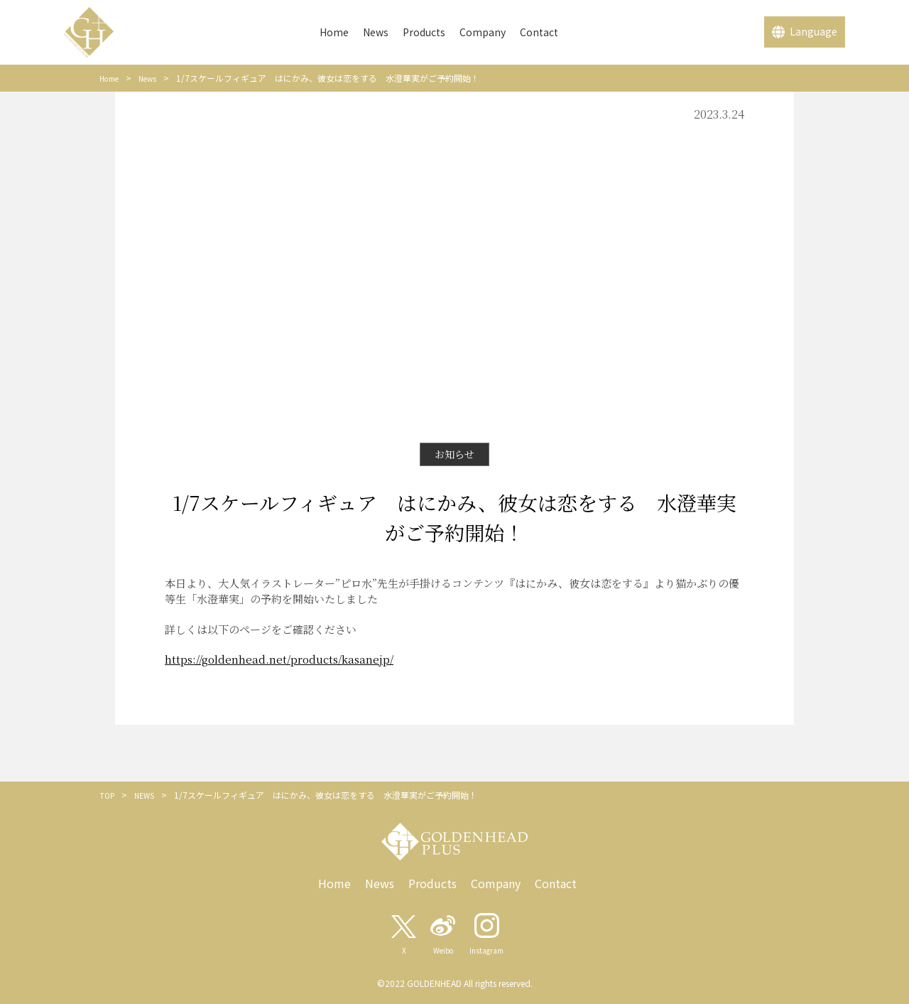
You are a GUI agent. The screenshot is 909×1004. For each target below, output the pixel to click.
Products (424, 32)
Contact (539, 32)
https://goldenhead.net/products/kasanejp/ (279, 659)
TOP (107, 795)
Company (482, 32)
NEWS (148, 795)
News (375, 32)
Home (334, 32)
